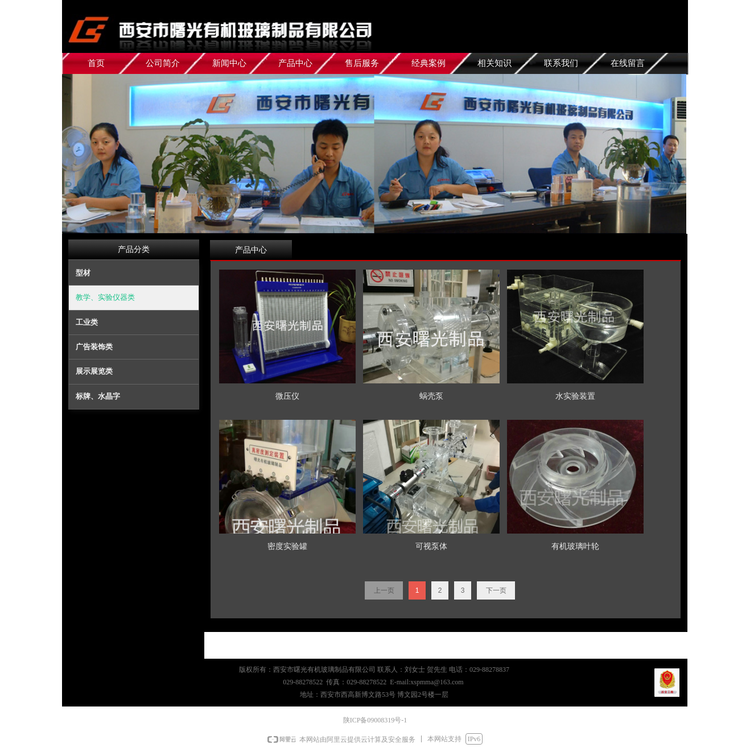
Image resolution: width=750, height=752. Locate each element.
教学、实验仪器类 (105, 297)
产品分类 (134, 249)
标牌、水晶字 (98, 396)
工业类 (87, 322)
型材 (83, 272)
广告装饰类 (94, 346)
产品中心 (251, 250)
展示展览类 (94, 371)
